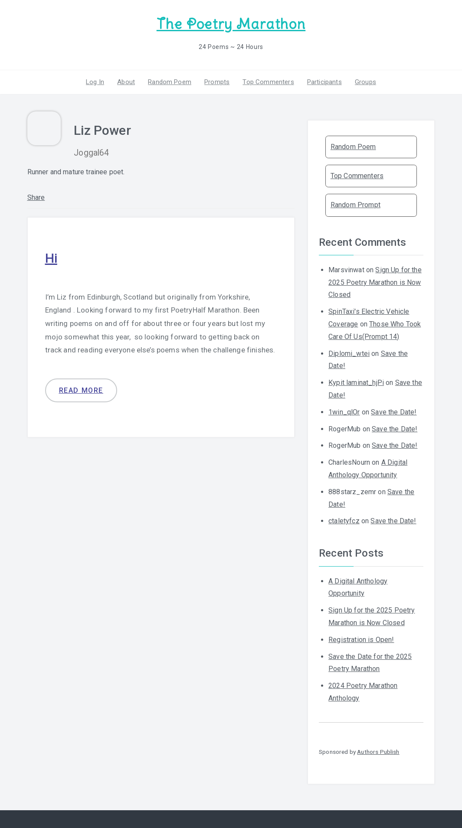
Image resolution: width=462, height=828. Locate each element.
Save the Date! (393, 412)
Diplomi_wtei (349, 353)
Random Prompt (355, 205)
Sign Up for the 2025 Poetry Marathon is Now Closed (375, 282)
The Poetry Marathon (231, 24)
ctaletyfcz (344, 521)
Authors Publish (378, 751)
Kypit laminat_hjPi (356, 382)
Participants (324, 82)
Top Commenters (268, 82)
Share (36, 197)
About (126, 82)
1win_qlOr (344, 412)
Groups (365, 82)
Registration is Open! (361, 640)
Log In (95, 82)
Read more (81, 390)
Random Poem (169, 82)
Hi (51, 258)
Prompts (216, 82)
